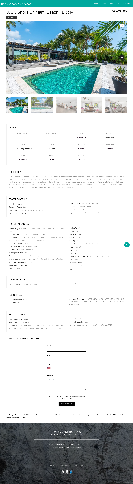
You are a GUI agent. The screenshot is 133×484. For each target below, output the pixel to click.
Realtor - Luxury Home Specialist (66, 434)
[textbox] (52, 368)
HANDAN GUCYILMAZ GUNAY (18, 3)
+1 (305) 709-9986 (123, 3)
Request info (66, 404)
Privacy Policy (68, 398)
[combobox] (52, 368)
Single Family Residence (23, 148)
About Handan (108, 3)
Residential (11, 17)
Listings (95, 3)
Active (52, 148)
